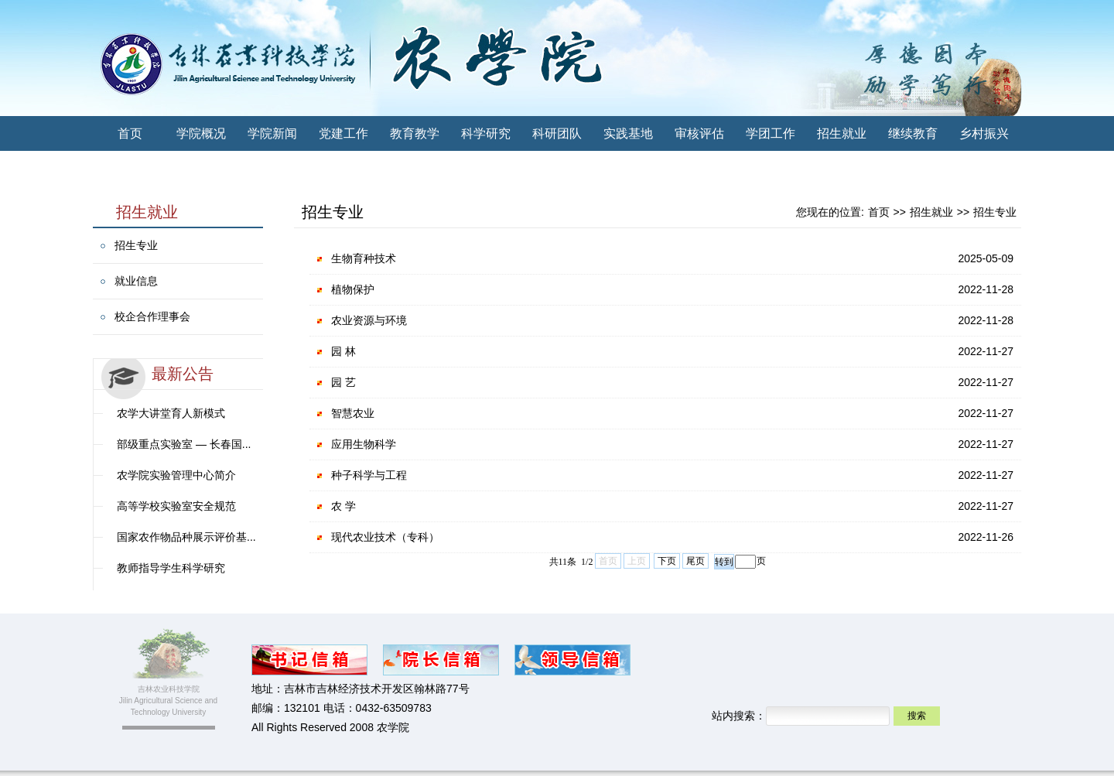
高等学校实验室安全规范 (176, 506)
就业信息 (136, 281)
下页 (667, 561)
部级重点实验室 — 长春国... (184, 444)
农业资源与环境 (369, 320)
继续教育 (913, 133)
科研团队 (557, 133)
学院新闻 (272, 133)
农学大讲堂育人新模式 (171, 413)
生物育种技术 (363, 258)
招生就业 (841, 133)
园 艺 (343, 382)
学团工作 (770, 133)
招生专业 (136, 245)
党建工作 (343, 133)
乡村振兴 (984, 133)
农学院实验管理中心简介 (176, 475)
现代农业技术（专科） (385, 537)
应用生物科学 (363, 444)
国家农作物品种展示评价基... (186, 537)
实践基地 (628, 133)
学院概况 (201, 133)
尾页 (695, 561)
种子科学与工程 (369, 475)
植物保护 (352, 289)
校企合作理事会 (152, 316)
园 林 (343, 351)
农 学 (343, 506)
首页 (130, 133)
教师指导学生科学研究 (171, 568)
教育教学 (414, 133)
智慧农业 (352, 413)
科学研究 (486, 133)
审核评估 (699, 133)
